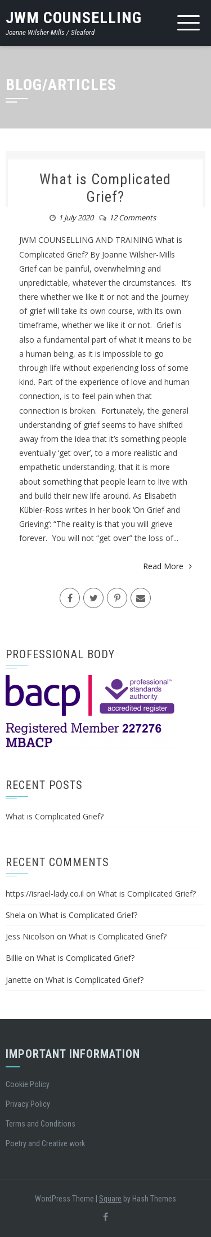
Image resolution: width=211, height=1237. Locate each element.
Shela (15, 915)
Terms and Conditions (40, 1123)
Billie (14, 957)
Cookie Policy (28, 1084)
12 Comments (132, 217)
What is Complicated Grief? (105, 188)
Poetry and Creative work (45, 1143)
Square (110, 1198)
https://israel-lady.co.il (45, 893)
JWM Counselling (74, 17)
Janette (19, 979)
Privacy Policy (28, 1104)
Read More (167, 566)
